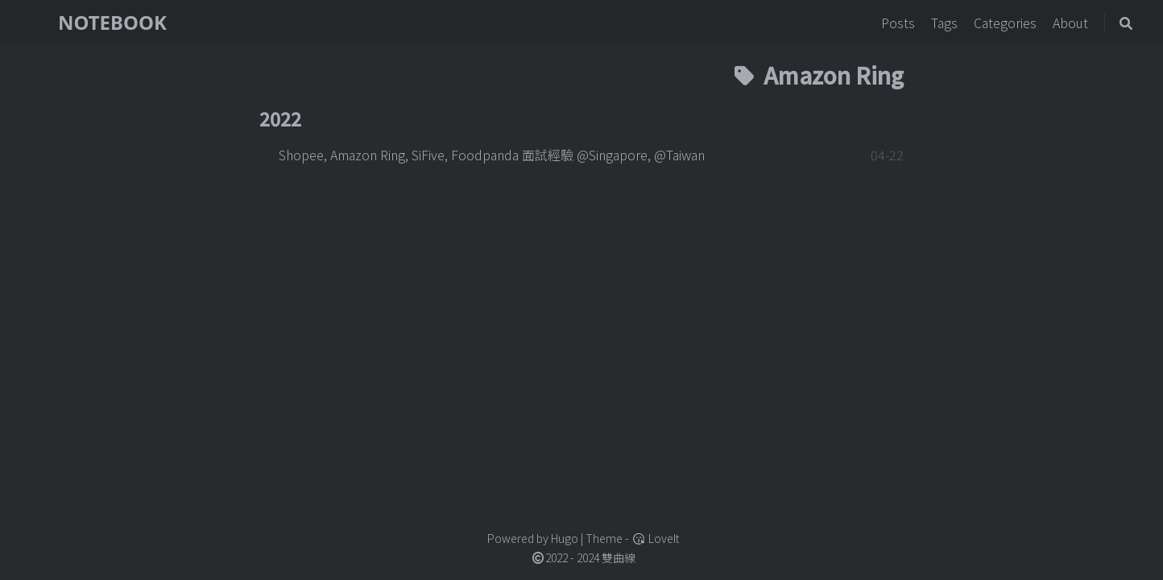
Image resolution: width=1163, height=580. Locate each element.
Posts (899, 22)
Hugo (564, 538)
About (1072, 22)
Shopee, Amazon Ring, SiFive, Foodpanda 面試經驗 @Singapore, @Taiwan (492, 154)
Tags (946, 22)
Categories (1007, 22)
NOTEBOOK (112, 22)
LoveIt (655, 538)
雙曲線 (618, 557)
